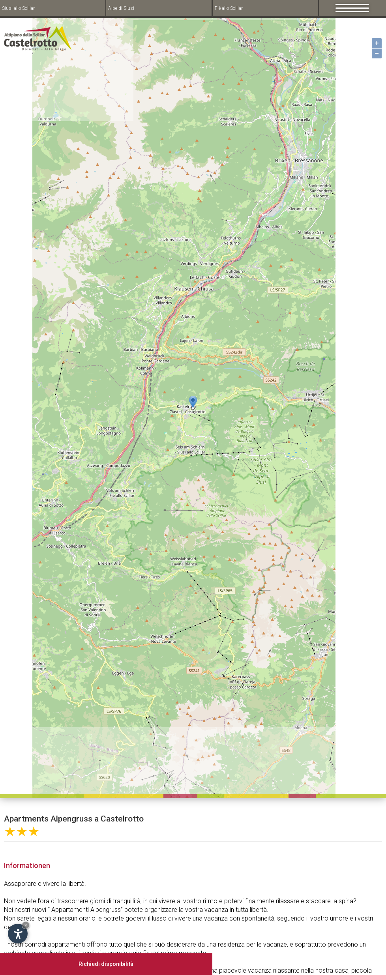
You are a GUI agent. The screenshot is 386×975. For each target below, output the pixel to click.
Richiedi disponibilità (106, 964)
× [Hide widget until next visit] (25, 925)
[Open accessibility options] (18, 933)
